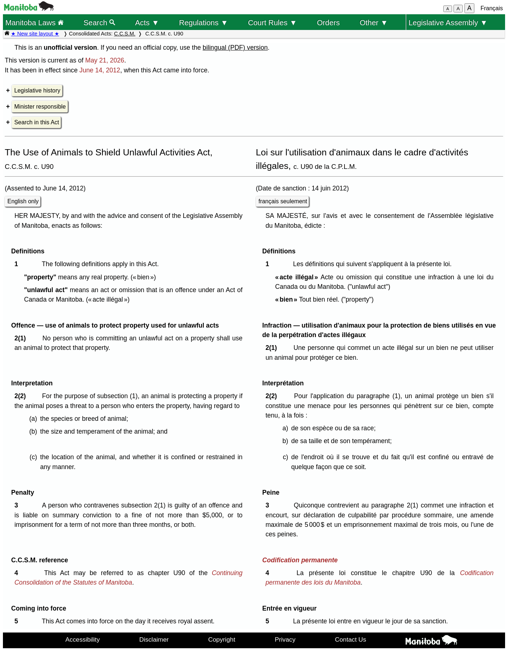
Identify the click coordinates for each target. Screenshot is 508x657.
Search (99, 22)
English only (22, 201)
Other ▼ (374, 22)
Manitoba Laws (34, 22)
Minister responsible (40, 106)
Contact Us (350, 639)
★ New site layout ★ (35, 34)
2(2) (21, 396)
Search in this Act (36, 122)
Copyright (221, 639)
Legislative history (37, 90)
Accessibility (82, 639)
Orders (328, 22)
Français (492, 8)
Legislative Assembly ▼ (448, 22)
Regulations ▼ (203, 22)
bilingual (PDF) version (235, 47)
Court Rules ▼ (272, 22)
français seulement (283, 201)
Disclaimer (154, 639)
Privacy (285, 639)
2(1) (21, 338)
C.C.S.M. (124, 34)
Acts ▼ (147, 22)
